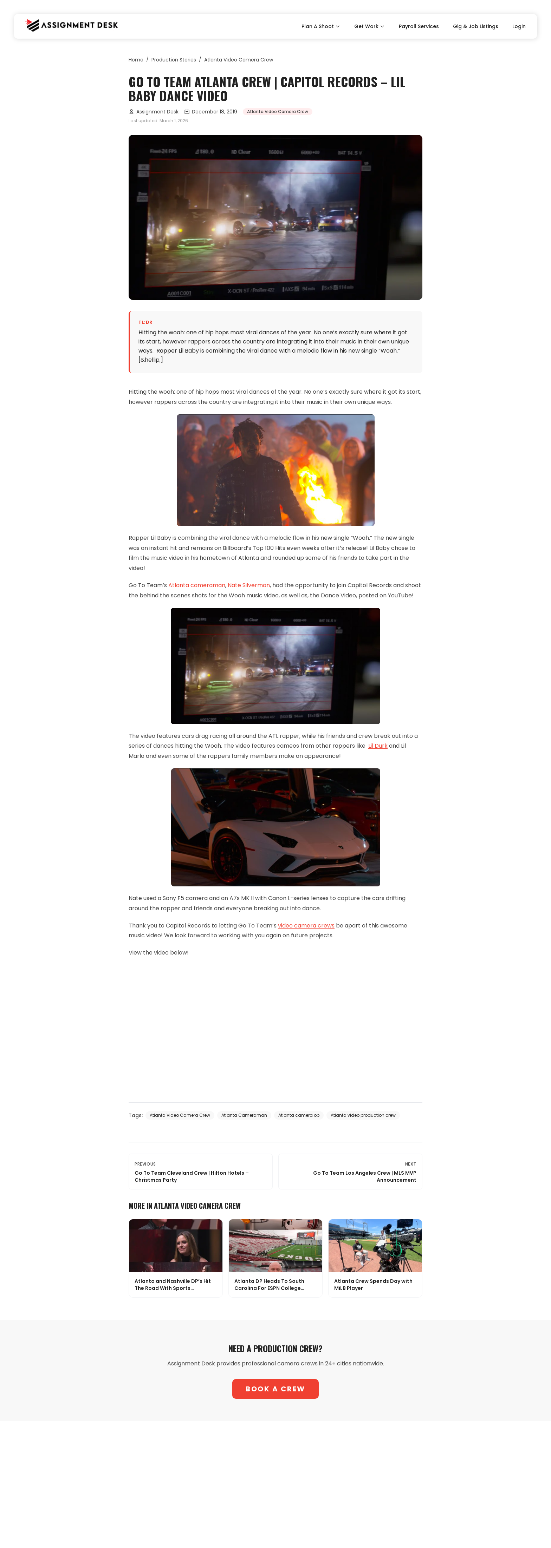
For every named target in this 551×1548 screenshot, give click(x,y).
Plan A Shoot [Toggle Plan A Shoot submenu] (321, 26)
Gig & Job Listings (475, 26)
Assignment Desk (154, 111)
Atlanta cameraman (196, 585)
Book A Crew (275, 1389)
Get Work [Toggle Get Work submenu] (369, 26)
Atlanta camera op (298, 1115)
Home (136, 59)
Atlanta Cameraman (244, 1115)
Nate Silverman (249, 585)
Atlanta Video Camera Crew (238, 59)
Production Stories (173, 59)
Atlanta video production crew (363, 1115)
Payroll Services (419, 26)
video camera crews (306, 925)
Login (519, 26)
